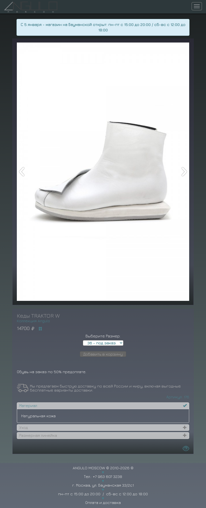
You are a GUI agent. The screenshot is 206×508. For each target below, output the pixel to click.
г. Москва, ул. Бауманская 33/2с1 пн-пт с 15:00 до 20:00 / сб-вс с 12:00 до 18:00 (103, 489)
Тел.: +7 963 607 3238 (103, 476)
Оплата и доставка (103, 502)
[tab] (103, 406)
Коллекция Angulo (33, 320)
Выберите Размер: (103, 336)
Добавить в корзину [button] (103, 354)
